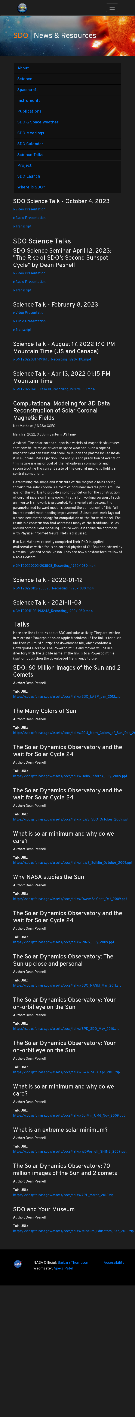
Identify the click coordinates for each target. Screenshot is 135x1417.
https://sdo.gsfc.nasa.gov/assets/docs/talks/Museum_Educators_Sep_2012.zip (73, 1231)
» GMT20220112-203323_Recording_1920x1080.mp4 (53, 588)
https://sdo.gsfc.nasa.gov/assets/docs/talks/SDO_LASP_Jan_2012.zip (66, 697)
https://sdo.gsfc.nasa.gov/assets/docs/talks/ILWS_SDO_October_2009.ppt (71, 820)
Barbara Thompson (73, 1262)
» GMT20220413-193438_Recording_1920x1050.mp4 (54, 389)
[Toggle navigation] (112, 7)
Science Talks (30, 155)
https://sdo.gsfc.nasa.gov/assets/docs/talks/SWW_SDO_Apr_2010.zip (66, 1072)
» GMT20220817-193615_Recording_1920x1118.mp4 (52, 360)
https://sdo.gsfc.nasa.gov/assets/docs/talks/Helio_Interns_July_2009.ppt (70, 776)
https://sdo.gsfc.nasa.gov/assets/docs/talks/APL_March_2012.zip (63, 1195)
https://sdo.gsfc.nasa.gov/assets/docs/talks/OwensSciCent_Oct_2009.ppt (70, 899)
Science (24, 79)
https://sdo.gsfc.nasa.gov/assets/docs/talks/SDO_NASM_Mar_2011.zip (67, 986)
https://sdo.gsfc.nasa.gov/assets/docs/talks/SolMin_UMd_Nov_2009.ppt (69, 1116)
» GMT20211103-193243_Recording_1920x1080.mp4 (53, 611)
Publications (29, 111)
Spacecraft (27, 90)
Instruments (28, 100)
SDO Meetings (30, 133)
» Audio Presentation (29, 218)
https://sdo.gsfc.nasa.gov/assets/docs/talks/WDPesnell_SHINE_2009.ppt (70, 1152)
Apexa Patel (63, 1268)
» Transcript (22, 226)
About (23, 68)
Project (24, 165)
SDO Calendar (30, 144)
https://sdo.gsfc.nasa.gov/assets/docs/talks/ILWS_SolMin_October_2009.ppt (72, 863)
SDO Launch (28, 176)
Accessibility (114, 1262)
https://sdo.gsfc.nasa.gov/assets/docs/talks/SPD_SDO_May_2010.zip (66, 1029)
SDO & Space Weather (37, 122)
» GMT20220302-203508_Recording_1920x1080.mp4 (54, 566)
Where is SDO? (31, 187)
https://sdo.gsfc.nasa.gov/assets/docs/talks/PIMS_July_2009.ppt (63, 942)
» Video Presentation (29, 209)
